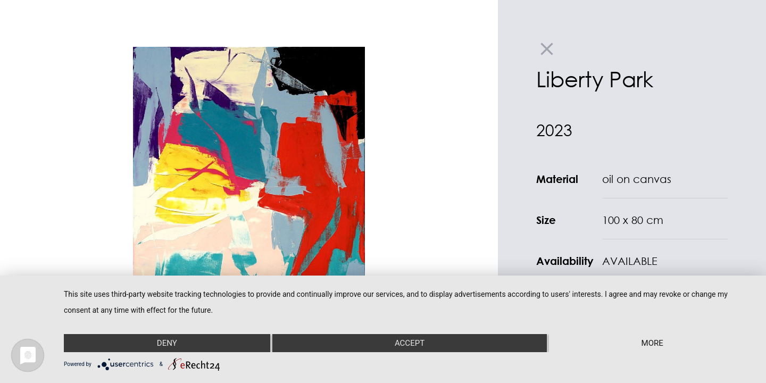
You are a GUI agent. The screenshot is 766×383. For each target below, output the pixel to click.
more (652, 343)
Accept (409, 343)
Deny (167, 343)
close (546, 49)
